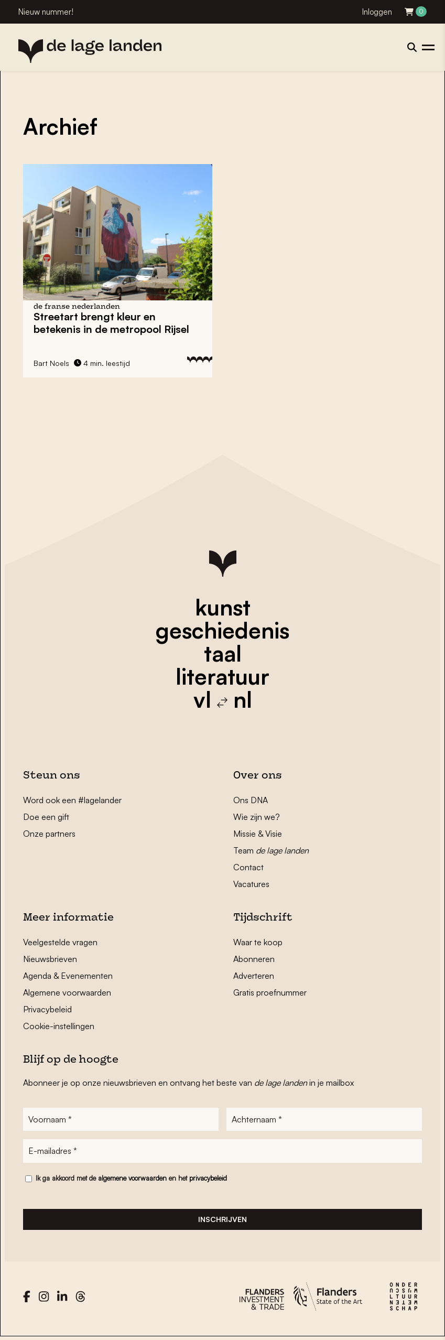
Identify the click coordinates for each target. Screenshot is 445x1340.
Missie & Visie (257, 833)
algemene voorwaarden (132, 1179)
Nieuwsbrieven (50, 959)
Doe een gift (46, 817)
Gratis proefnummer (270, 992)
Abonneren (254, 959)
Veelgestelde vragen (60, 942)
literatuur (222, 676)
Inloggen (377, 12)
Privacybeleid (47, 1009)
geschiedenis (222, 630)
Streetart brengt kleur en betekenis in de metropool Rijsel (111, 323)
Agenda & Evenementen (68, 975)
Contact (248, 867)
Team (271, 850)
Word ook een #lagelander (72, 800)
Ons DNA (250, 800)
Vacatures (251, 884)
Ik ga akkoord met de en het (131, 1179)
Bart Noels (51, 363)
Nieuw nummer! (45, 12)
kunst (223, 607)
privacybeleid (208, 1179)
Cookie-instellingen (58, 1026)
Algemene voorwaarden (67, 992)
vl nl (222, 699)
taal (223, 653)
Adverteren (253, 975)
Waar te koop (258, 942)
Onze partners (49, 833)
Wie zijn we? (256, 817)
